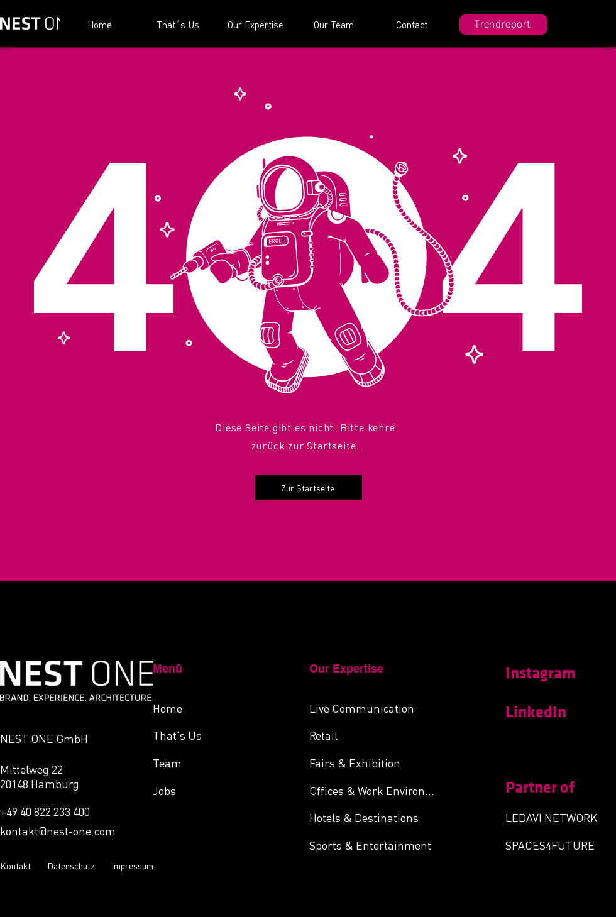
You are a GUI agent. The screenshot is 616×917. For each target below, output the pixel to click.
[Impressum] (134, 865)
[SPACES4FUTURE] (560, 844)
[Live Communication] (376, 707)
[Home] (219, 707)
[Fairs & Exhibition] (376, 762)
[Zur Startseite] (308, 487)
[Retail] (376, 734)
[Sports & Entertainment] (376, 844)
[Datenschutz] (73, 865)
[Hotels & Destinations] (376, 817)
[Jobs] (219, 790)
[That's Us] (219, 734)
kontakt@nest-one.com (58, 830)
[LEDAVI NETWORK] (560, 817)
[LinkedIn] (550, 712)
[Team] (219, 762)
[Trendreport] (503, 24)
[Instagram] (550, 673)
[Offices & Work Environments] (376, 790)
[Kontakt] (17, 865)
